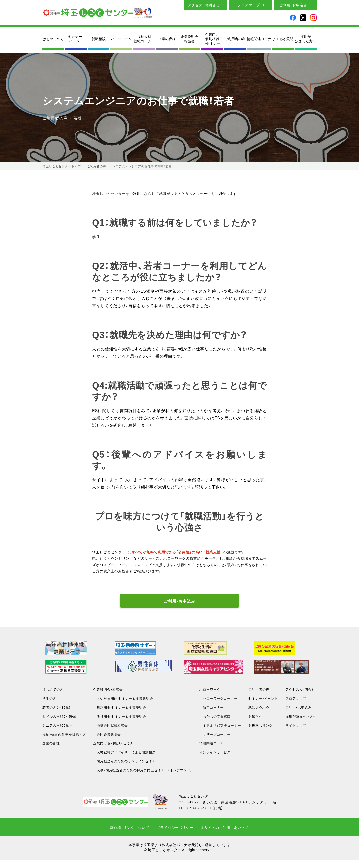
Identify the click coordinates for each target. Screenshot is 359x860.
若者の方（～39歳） (56, 707)
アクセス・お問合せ (204, 4)
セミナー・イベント (76, 38)
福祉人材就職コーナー (144, 38)
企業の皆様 (167, 38)
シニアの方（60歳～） (58, 725)
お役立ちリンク (260, 725)
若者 (77, 118)
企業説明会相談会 (189, 38)
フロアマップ (248, 4)
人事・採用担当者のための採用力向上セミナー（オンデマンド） (142, 770)
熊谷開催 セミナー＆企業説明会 (119, 716)
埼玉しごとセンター (109, 193)
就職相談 (99, 38)
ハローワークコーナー (218, 698)
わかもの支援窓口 (215, 716)
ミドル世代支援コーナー (220, 725)
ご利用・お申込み (293, 4)
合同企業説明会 (107, 734)
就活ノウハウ (258, 707)
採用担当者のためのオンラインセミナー (126, 761)
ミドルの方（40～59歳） (60, 716)
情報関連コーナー (213, 743)
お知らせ (255, 716)
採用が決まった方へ (305, 38)
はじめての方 (53, 38)
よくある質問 (282, 38)
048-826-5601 (199, 807)
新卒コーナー (211, 707)
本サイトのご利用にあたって (225, 827)
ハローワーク (121, 38)
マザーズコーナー (215, 734)
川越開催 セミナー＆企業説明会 (119, 707)
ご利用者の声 (234, 38)
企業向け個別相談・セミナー (212, 39)
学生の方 (49, 698)
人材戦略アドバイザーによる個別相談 (124, 752)
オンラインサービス (215, 752)
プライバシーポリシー (174, 827)
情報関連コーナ (259, 38)
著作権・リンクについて (129, 827)
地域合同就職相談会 (110, 725)
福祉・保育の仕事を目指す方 (64, 734)
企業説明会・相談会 (108, 689)
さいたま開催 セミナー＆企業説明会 (123, 698)
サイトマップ (295, 725)
